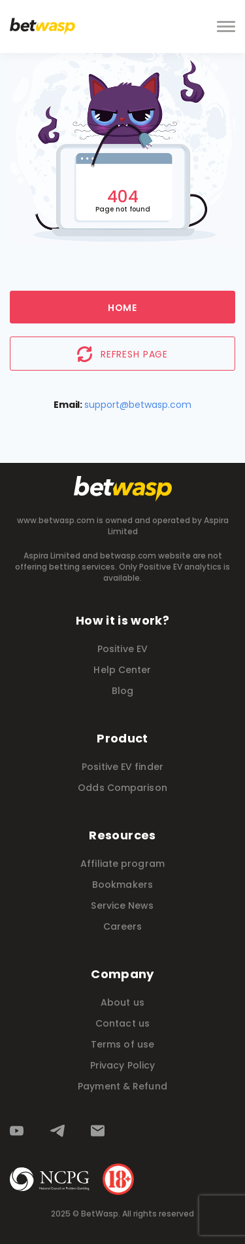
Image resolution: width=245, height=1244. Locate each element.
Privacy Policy (122, 1065)
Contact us (122, 1023)
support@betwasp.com (137, 404)
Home (122, 307)
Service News (122, 905)
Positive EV (122, 648)
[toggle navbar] (226, 27)
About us (122, 1002)
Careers (122, 926)
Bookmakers (122, 884)
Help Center (122, 669)
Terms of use (122, 1044)
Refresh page (122, 353)
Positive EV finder (122, 766)
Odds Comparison (122, 787)
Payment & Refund (122, 1086)
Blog (122, 690)
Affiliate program (122, 863)
